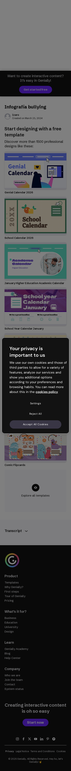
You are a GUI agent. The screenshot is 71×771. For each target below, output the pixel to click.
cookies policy (47, 392)
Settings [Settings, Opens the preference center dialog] (35, 403)
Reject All (35, 413)
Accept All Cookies (35, 424)
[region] (35, 385)
